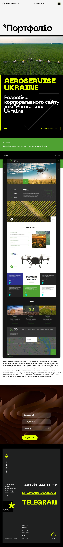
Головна (25, 525)
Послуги (25, 530)
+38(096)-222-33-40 (39, 485)
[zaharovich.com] (11, 4)
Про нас (24, 528)
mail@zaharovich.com (39, 493)
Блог (23, 535)
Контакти (25, 538)
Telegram (40, 503)
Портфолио (25, 533)
